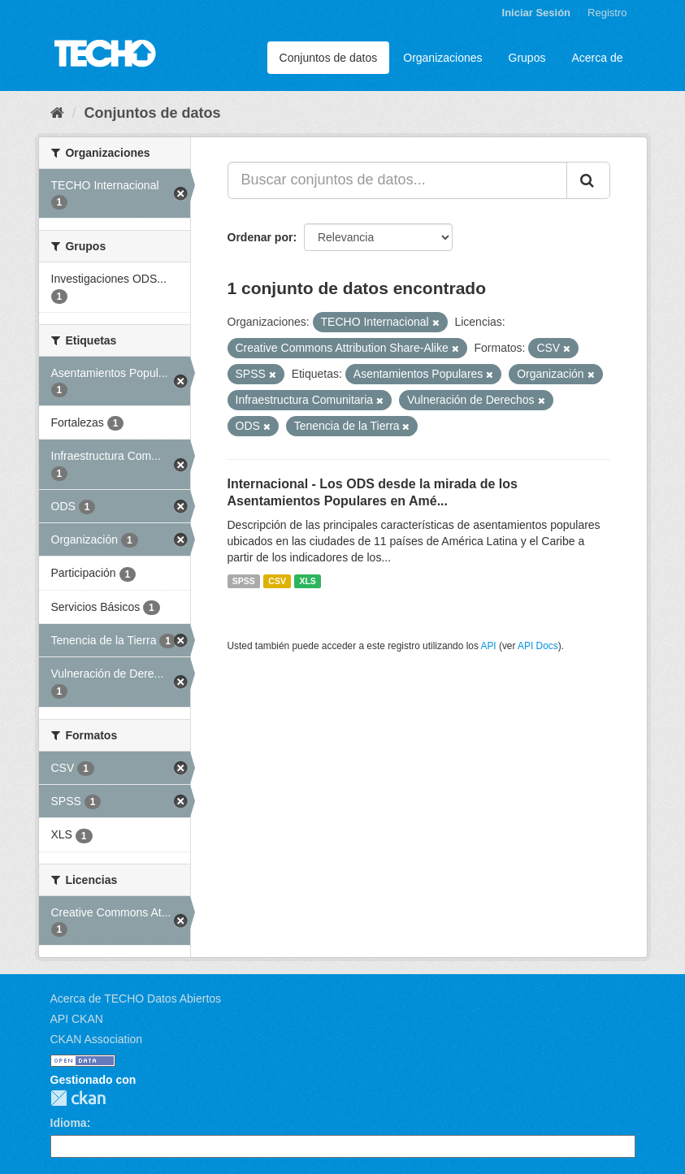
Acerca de (596, 57)
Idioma (68, 1122)
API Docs (538, 646)
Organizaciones (442, 57)
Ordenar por (260, 237)
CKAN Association (96, 1039)
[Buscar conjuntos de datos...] (397, 180)
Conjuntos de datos (329, 57)
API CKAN (76, 1018)
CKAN (78, 1098)
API (488, 646)
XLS (307, 581)
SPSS (243, 581)
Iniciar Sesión (536, 12)
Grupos (527, 57)
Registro (606, 12)
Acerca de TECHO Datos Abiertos (136, 998)
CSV (277, 581)
